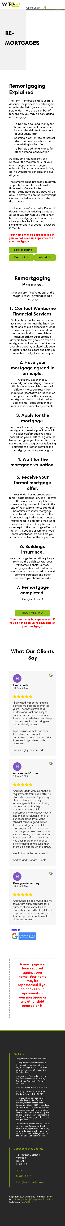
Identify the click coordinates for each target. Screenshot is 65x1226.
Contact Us (21, 257)
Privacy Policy (21, 1200)
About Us (45, 257)
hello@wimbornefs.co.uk (30, 1182)
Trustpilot (15, 930)
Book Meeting (23, 250)
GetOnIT (28, 1202)
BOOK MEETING (32, 613)
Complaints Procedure (41, 1200)
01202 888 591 (24, 1176)
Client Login (33, 8)
